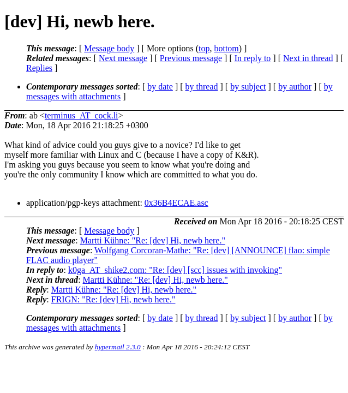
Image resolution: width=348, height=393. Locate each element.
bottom (226, 48)
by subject (248, 86)
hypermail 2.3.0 (118, 347)
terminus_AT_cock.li (81, 115)
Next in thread (308, 58)
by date (160, 86)
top (204, 48)
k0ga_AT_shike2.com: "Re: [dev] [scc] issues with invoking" (175, 270)
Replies (39, 68)
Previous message (191, 58)
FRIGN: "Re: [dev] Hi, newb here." (113, 299)
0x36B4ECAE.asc (176, 202)
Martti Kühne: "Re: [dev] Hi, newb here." (152, 240)
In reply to (253, 58)
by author (294, 86)
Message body (109, 48)
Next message (123, 58)
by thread (201, 86)
